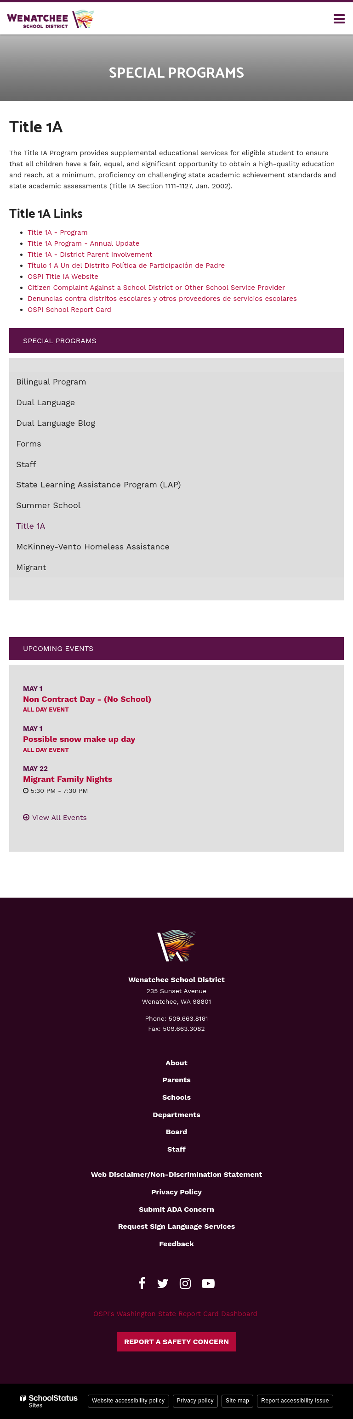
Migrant (31, 567)
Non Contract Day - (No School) (87, 699)
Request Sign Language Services (176, 1226)
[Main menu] (339, 18)
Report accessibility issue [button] (295, 1400)
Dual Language (45, 402)
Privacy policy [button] (195, 1400)
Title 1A (31, 526)
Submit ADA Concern (176, 1209)
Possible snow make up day (79, 739)
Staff (26, 464)
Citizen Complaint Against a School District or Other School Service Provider (157, 287)
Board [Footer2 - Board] (177, 1131)
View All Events (59, 817)
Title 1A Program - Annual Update (83, 243)
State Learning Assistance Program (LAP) (98, 484)
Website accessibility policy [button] (128, 1400)
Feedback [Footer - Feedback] (176, 1243)
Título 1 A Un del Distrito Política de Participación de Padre (126, 265)
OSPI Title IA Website (63, 276)
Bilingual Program (51, 381)
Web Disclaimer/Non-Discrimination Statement (176, 1174)
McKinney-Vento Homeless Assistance (93, 546)
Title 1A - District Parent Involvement (90, 254)
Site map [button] (237, 1400)
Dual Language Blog (55, 423)
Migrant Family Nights (67, 779)
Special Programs (60, 340)
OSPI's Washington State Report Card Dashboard (175, 1314)
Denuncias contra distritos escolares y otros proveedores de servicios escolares (162, 298)
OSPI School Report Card (69, 309)
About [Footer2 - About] (176, 1062)
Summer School (48, 505)
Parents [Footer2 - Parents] (176, 1079)
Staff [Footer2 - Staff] (176, 1149)
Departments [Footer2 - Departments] (176, 1114)
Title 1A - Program (58, 232)
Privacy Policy (176, 1191)
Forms (28, 443)
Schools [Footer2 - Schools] (176, 1097)
